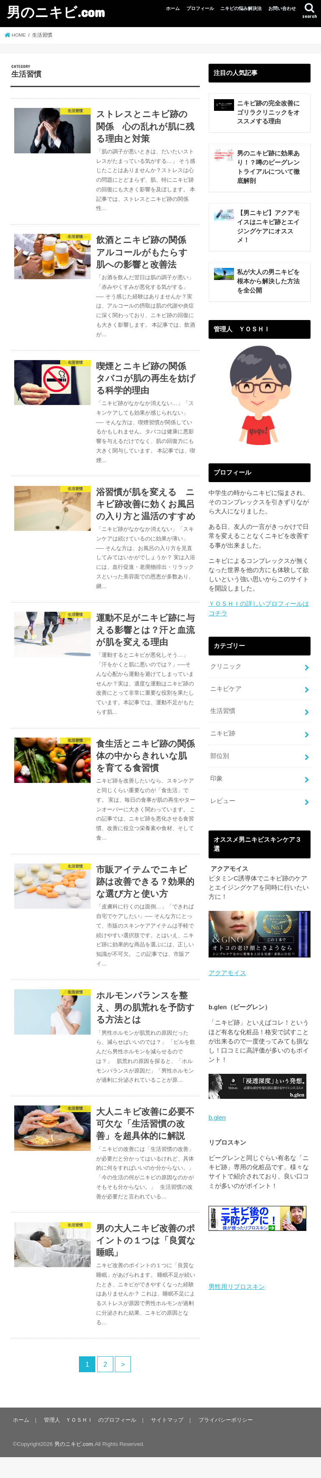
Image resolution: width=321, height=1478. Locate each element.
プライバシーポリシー (224, 1441)
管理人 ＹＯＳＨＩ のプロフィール (89, 1441)
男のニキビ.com (56, 12)
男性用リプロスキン (237, 1288)
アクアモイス (227, 975)
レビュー (222, 803)
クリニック (226, 671)
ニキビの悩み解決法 (241, 8)
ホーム (173, 8)
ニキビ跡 (222, 737)
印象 (216, 781)
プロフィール (200, 8)
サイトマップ (166, 1441)
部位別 (219, 759)
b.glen (217, 1119)
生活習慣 (222, 715)
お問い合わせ (282, 8)
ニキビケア (226, 693)
